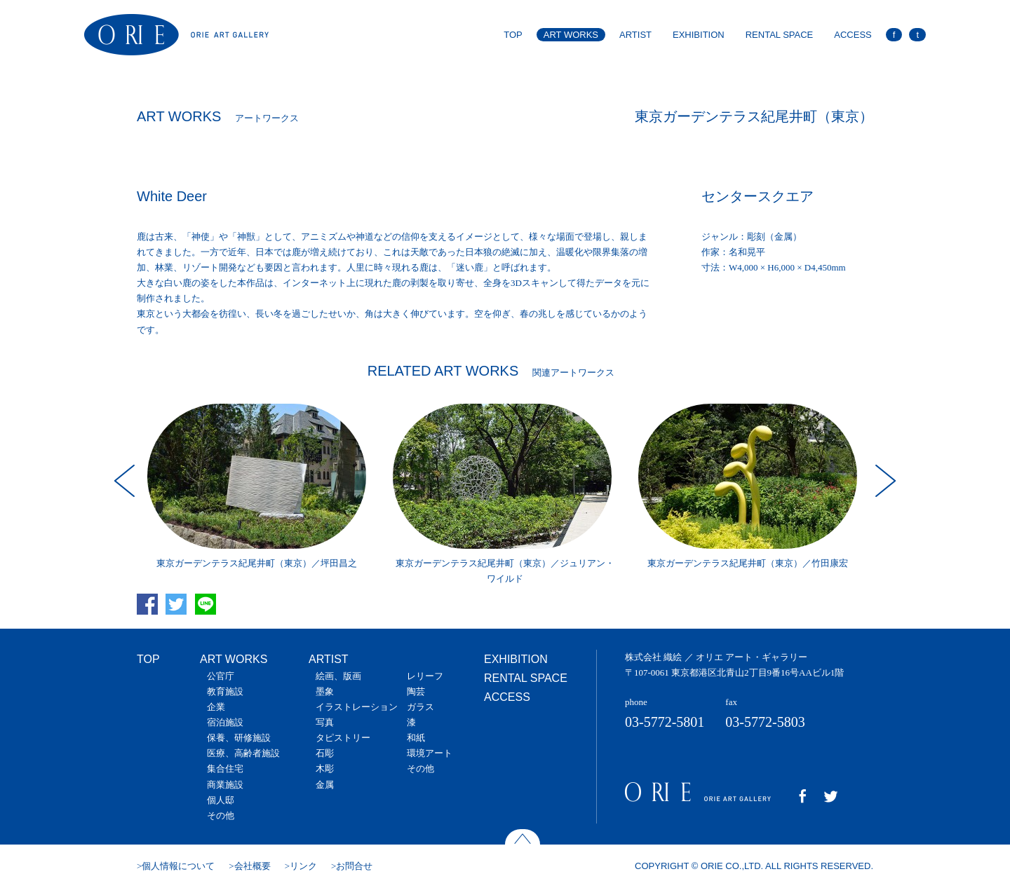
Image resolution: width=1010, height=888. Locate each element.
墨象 (325, 691)
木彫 (325, 768)
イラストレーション (357, 707)
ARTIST (635, 34)
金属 (325, 784)
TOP (513, 34)
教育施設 (225, 691)
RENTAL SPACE (780, 34)
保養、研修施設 (239, 737)
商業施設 (225, 784)
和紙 (416, 737)
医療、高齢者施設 (243, 753)
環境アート (429, 753)
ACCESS (852, 34)
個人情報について (178, 866)
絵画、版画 (338, 676)
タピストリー (343, 737)
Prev (126, 481)
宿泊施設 (225, 722)
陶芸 (416, 691)
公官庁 (220, 676)
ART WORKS (571, 34)
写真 (325, 722)
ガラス (420, 707)
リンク (303, 866)
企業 (216, 707)
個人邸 (220, 800)
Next (884, 481)
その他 (220, 815)
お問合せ (354, 866)
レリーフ (425, 676)
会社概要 (252, 866)
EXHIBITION (699, 34)
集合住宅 (225, 768)
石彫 (325, 753)
